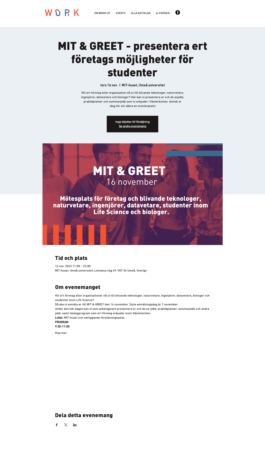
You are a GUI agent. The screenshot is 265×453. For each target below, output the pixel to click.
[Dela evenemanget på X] (66, 424)
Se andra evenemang (132, 126)
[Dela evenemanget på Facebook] (57, 424)
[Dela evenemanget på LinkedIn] (75, 424)
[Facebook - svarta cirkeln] (177, 12)
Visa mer (61, 333)
